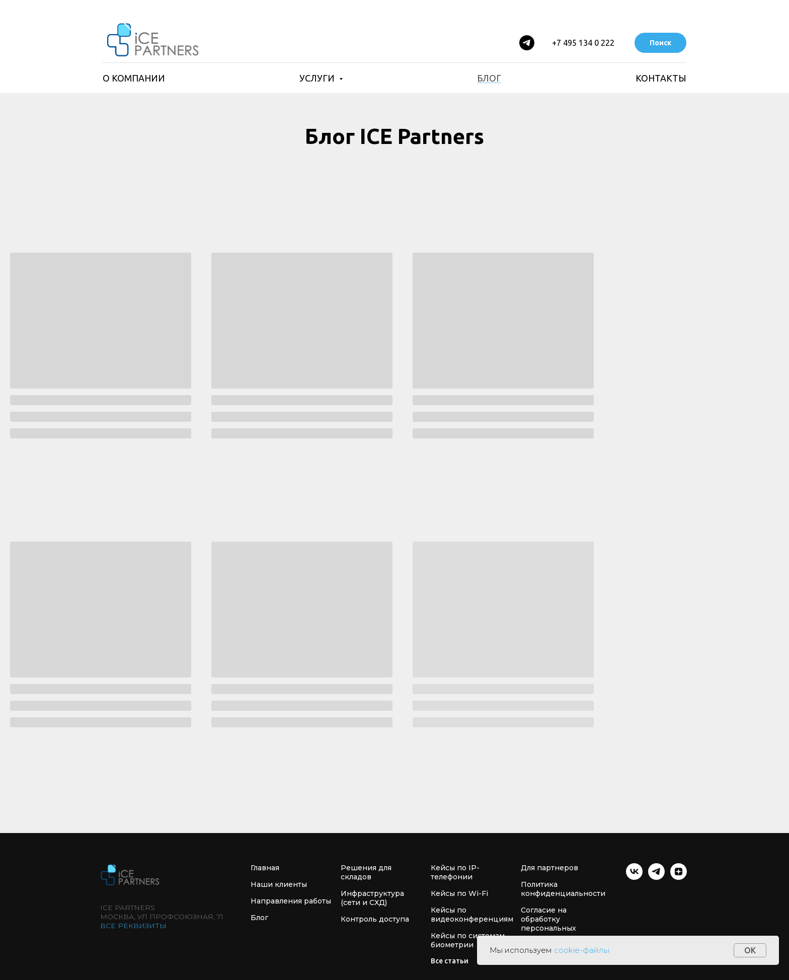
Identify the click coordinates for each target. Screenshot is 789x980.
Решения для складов (366, 872)
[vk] (634, 877)
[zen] (678, 877)
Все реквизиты (133, 925)
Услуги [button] (318, 78)
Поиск (660, 43)
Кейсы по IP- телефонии (455, 872)
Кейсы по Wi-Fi (459, 893)
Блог (489, 78)
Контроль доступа (375, 919)
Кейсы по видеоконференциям (472, 915)
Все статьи (449, 961)
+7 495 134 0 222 (583, 42)
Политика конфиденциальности (563, 889)
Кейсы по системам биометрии (468, 940)
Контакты (661, 78)
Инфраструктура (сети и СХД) (372, 898)
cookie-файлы (581, 950)
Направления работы (291, 901)
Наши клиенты (279, 884)
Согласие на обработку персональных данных (548, 924)
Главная (265, 867)
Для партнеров (549, 867)
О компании (134, 78)
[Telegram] (526, 42)
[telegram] (656, 877)
